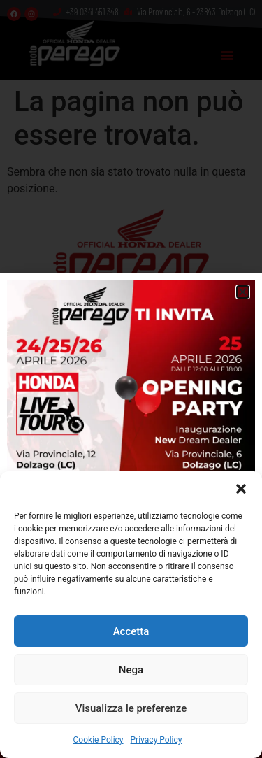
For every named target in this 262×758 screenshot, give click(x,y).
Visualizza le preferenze (131, 708)
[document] (131, 379)
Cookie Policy (98, 740)
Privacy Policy (156, 740)
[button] (241, 489)
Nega (131, 670)
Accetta (131, 631)
